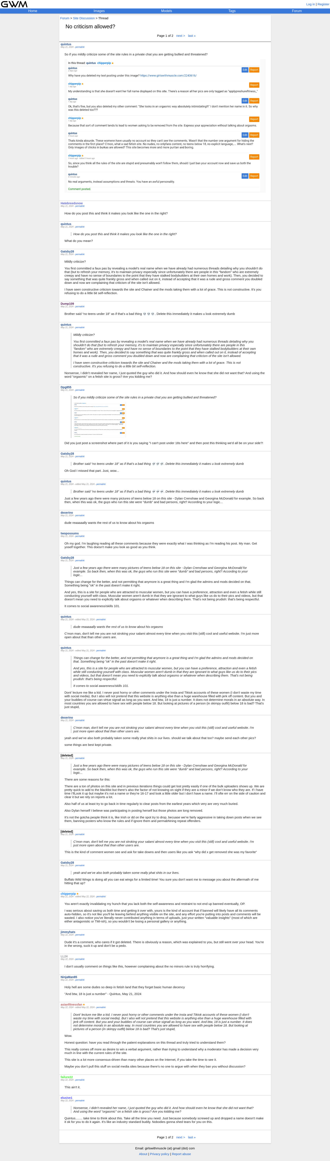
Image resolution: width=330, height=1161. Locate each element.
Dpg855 (66, 387)
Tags (232, 11)
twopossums (70, 533)
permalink (79, 47)
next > (180, 35)
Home (32, 11)
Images (99, 11)
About (143, 1154)
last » (192, 35)
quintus (66, 44)
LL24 (64, 956)
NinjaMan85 (69, 977)
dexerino (67, 512)
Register (323, 4)
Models (166, 11)
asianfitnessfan (71, 1004)
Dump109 (67, 303)
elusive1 (66, 1097)
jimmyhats (68, 932)
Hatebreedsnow (72, 203)
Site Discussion (84, 18)
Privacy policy (159, 1154)
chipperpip (68, 893)
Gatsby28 (67, 251)
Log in (310, 4)
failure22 (67, 1077)
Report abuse (181, 1154)
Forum (297, 11)
